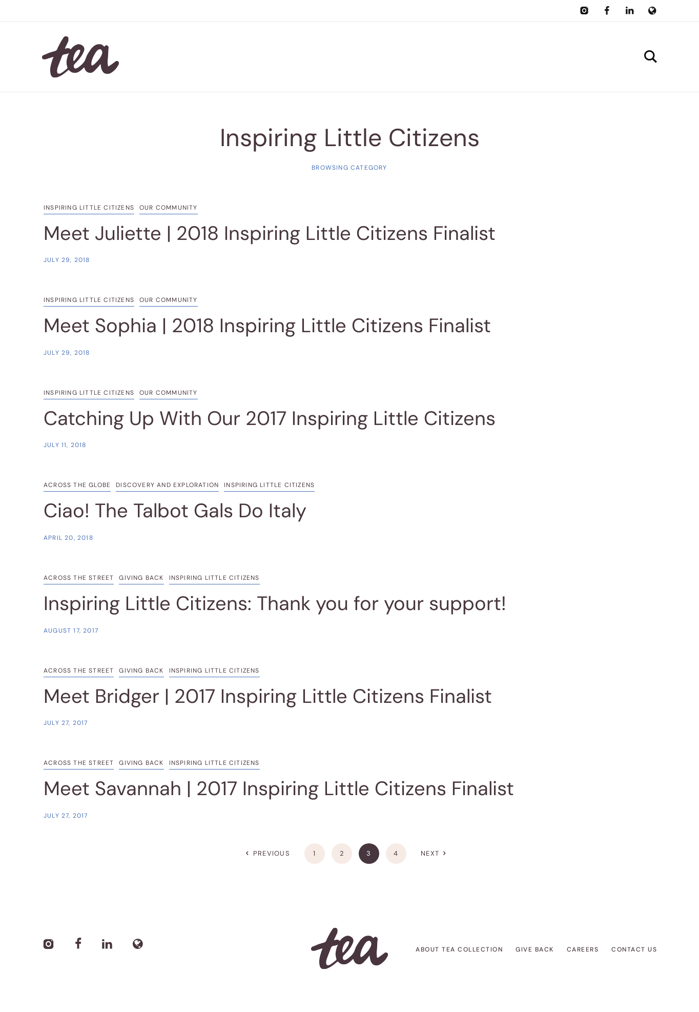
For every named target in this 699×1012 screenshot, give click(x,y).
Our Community (168, 208)
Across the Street (79, 578)
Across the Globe (77, 485)
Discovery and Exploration (167, 485)
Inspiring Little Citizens (89, 208)
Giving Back (141, 578)
